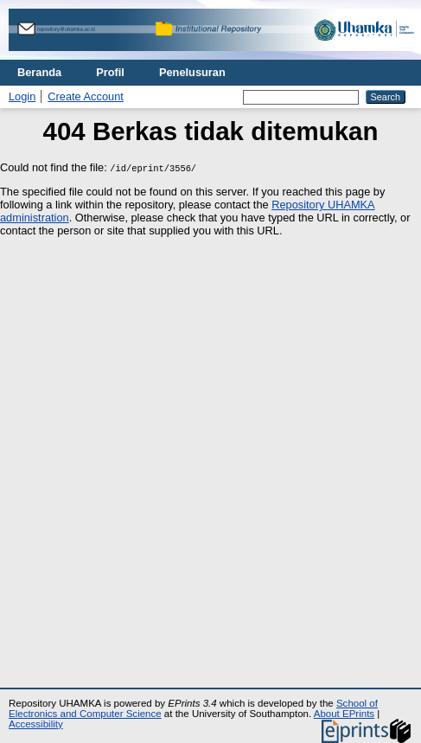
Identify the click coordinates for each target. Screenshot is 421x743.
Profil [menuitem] (110, 72)
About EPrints (344, 713)
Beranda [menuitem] (39, 72)
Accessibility (36, 724)
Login (22, 96)
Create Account (86, 96)
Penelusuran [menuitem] (192, 72)
